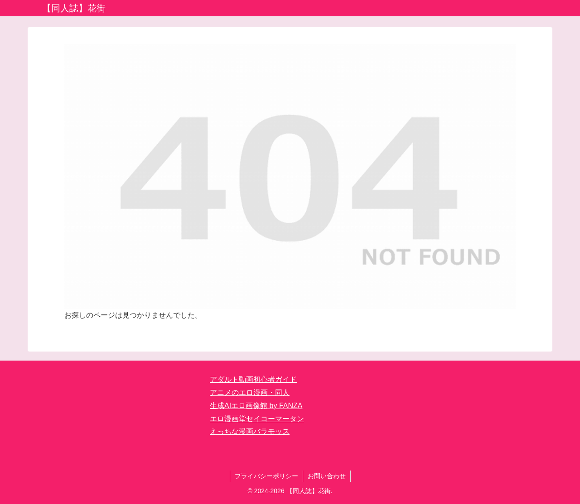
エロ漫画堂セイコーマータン (257, 419)
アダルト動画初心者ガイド (253, 379)
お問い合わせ (327, 476)
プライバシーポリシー (266, 476)
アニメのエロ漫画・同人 (250, 392)
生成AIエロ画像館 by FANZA (256, 405)
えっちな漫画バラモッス (250, 431)
